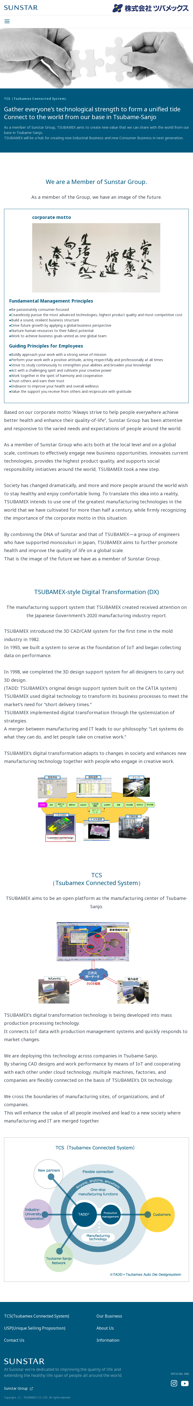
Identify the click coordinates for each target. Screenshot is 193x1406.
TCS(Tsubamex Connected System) (36, 1316)
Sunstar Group (18, 1388)
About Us (105, 1328)
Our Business (109, 1316)
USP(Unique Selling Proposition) (34, 1328)
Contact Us (14, 1340)
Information (107, 1340)
